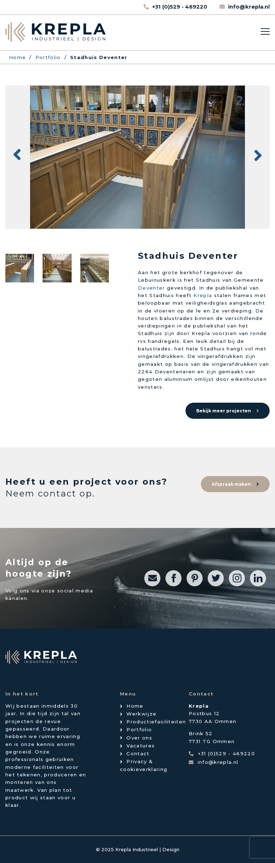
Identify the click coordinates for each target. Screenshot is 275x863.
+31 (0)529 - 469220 (180, 7)
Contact (137, 753)
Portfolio (139, 729)
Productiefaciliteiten (156, 721)
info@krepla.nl (249, 7)
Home (134, 706)
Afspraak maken (231, 484)
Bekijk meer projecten (223, 410)
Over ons (139, 738)
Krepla (202, 295)
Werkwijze (141, 714)
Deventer (151, 288)
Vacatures (140, 745)
